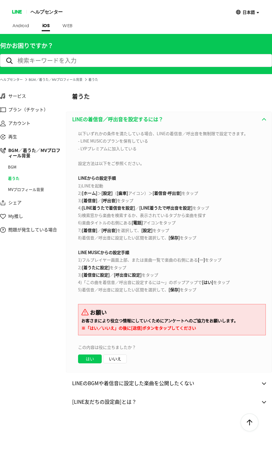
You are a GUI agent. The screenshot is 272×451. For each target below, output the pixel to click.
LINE (17, 12)
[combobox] (169, 249)
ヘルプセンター (46, 12)
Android (20, 26)
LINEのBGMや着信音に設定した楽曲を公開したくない (133, 383)
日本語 (248, 12)
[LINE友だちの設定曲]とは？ (104, 401)
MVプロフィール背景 (26, 189)
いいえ (115, 359)
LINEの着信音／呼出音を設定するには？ (117, 119)
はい (90, 359)
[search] (136, 60)
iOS (46, 26)
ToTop (249, 422)
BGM (12, 167)
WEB (67, 26)
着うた (14, 178)
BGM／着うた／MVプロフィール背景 (55, 79)
